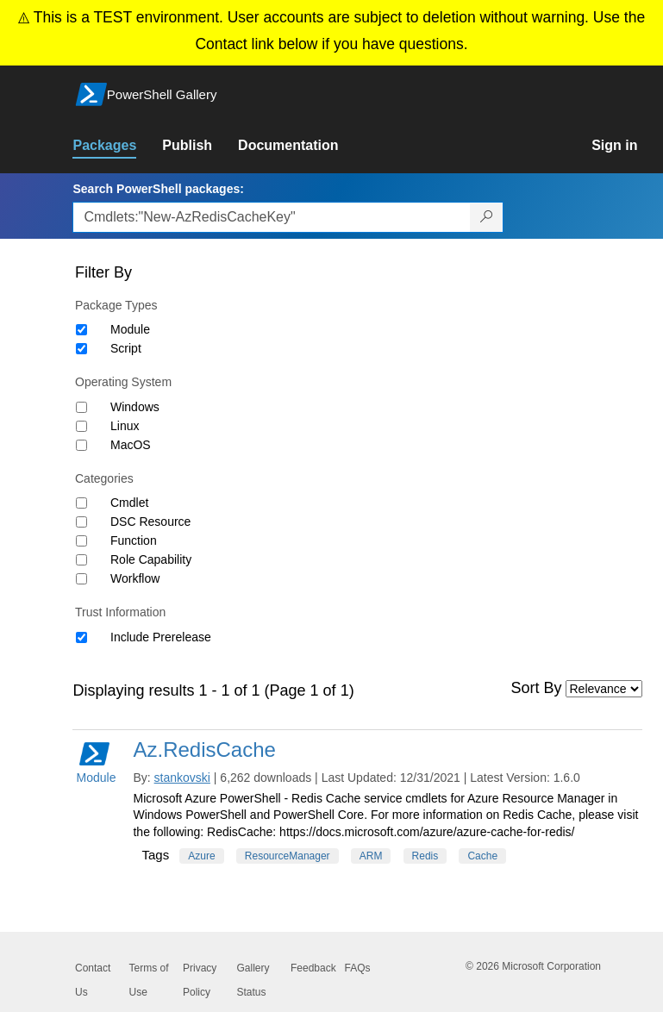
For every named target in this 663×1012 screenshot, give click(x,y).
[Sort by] (604, 688)
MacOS (130, 445)
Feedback (313, 968)
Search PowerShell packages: (157, 189)
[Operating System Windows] (81, 407)
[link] (117, 146)
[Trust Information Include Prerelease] (81, 637)
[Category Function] (81, 541)
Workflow (134, 578)
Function (133, 540)
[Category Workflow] (81, 578)
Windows (134, 407)
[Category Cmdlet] (81, 503)
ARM (371, 856)
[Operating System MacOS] (81, 445)
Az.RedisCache (204, 749)
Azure (201, 856)
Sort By (536, 688)
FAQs (358, 968)
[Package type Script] (81, 348)
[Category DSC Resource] (81, 522)
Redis (425, 856)
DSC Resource (150, 521)
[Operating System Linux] (81, 426)
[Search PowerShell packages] (487, 217)
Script (125, 348)
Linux (124, 426)
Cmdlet (129, 502)
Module (130, 329)
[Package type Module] (81, 329)
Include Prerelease (160, 637)
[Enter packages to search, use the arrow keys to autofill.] (271, 217)
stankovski (182, 777)
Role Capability (150, 559)
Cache (482, 856)
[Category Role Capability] (81, 559)
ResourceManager (287, 856)
